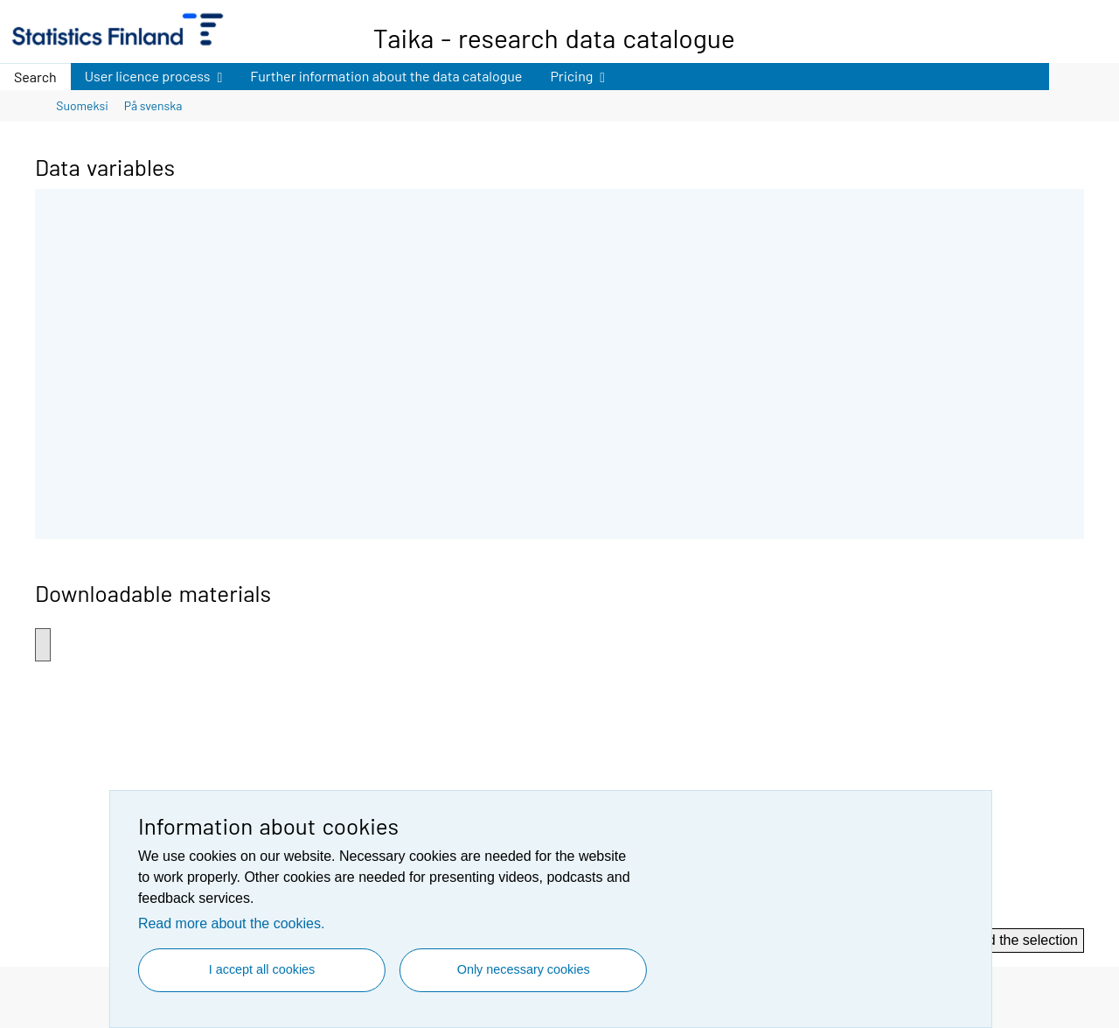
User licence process (147, 74)
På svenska (153, 105)
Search (35, 76)
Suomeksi (82, 105)
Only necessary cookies (523, 969)
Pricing (570, 74)
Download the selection (1006, 940)
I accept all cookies (262, 969)
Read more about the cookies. (231, 923)
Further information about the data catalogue (386, 75)
